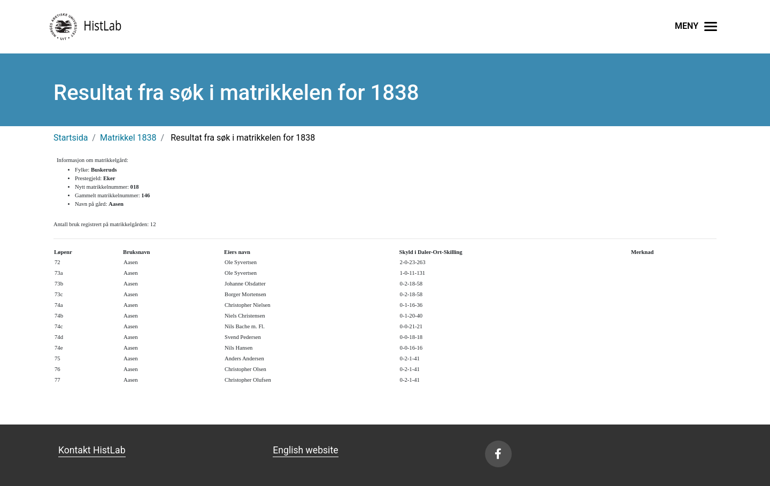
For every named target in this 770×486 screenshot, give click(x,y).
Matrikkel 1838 (128, 138)
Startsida (70, 138)
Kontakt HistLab (92, 450)
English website (305, 450)
